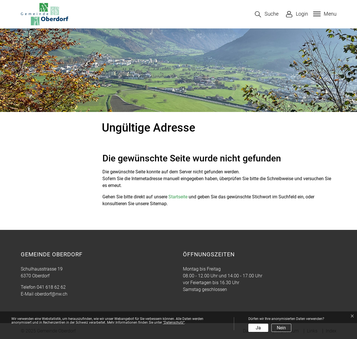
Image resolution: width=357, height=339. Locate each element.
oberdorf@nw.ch (51, 294)
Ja (258, 327)
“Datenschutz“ (174, 323)
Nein (281, 327)
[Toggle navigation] (324, 14)
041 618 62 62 (51, 287)
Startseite (177, 196)
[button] (266, 14)
